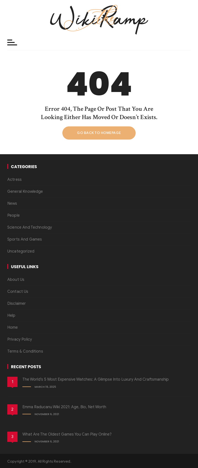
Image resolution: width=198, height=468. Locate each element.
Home (12, 327)
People (13, 215)
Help (11, 315)
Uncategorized (20, 251)
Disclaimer (16, 303)
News (12, 203)
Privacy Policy (19, 339)
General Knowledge (25, 191)
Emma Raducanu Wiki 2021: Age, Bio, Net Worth (64, 407)
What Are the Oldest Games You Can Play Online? (67, 434)
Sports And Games (24, 239)
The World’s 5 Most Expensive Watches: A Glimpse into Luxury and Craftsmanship (95, 379)
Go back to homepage (99, 133)
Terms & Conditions (25, 351)
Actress (14, 179)
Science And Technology (29, 227)
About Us (15, 279)
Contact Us (17, 291)
